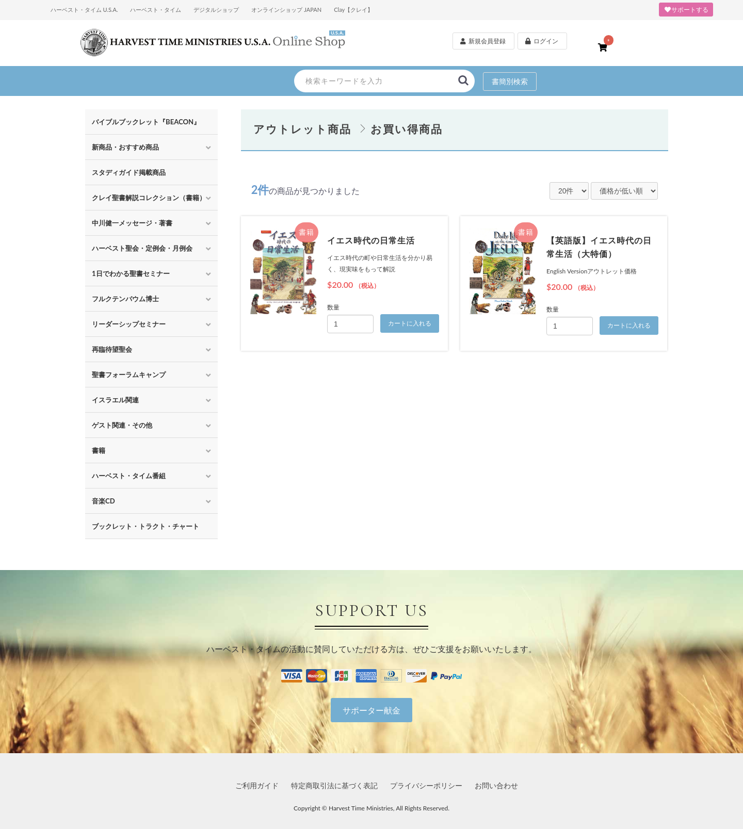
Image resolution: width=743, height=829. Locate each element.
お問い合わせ (496, 785)
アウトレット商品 (302, 128)
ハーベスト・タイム (155, 9)
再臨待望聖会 (112, 349)
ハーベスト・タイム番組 (129, 476)
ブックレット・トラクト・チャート (145, 526)
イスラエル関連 (115, 400)
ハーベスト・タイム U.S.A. (84, 9)
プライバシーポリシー (426, 785)
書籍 (98, 450)
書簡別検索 (510, 81)
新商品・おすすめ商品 (125, 147)
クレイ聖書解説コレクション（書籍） (149, 197)
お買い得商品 (406, 128)
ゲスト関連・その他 (122, 425)
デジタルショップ (216, 9)
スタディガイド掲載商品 (129, 172)
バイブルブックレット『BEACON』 (146, 122)
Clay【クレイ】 (353, 9)
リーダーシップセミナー (129, 324)
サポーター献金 (371, 710)
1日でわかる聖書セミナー (131, 273)
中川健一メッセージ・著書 (132, 223)
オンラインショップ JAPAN (286, 9)
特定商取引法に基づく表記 (334, 785)
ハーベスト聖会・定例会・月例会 (142, 248)
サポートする (686, 9)
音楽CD (103, 501)
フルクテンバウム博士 (125, 299)
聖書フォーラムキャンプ (129, 374)
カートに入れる (409, 323)
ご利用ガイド (257, 785)
